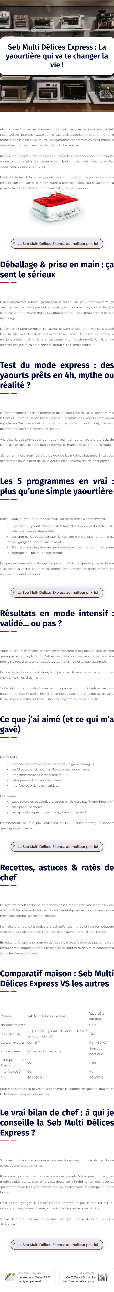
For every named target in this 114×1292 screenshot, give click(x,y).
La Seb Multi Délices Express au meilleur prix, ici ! (59, 244)
